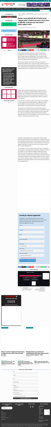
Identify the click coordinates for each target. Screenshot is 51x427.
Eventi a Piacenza (19, 8)
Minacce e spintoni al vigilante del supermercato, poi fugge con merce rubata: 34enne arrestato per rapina (13, 353)
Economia (30, 8)
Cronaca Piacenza (7, 8)
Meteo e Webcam (41, 8)
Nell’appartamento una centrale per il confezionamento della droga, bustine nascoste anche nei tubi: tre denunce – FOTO (11, 45)
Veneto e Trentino (34, 279)
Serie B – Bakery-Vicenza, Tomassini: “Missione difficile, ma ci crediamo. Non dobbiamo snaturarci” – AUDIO (8, 79)
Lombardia (34, 277)
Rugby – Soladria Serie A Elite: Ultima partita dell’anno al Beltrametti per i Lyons (8, 70)
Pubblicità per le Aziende (4, 417)
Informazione (3, 416)
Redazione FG (28, 27)
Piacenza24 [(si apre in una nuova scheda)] (13, 30)
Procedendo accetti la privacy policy (28, 258)
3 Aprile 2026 (4, 365)
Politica (34, 8)
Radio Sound (2, 0)
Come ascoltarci (3, 414)
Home (2, 8)
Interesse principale (23, 253)
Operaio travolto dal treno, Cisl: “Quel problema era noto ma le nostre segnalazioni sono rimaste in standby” (8, 362)
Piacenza (26, 277)
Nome (20, 225)
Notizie (23, 13)
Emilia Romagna (26, 279)
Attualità (25, 8)
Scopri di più (41, 418)
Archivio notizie (3, 412)
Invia (12, 24)
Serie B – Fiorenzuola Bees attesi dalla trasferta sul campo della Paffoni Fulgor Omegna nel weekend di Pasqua (8, 76)
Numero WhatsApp (23, 239)
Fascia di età (21, 248)
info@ (42, 416)
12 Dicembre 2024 (21, 27)
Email (20, 234)
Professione (21, 244)
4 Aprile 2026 (4, 356)
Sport (13, 8)
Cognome (21, 230)
